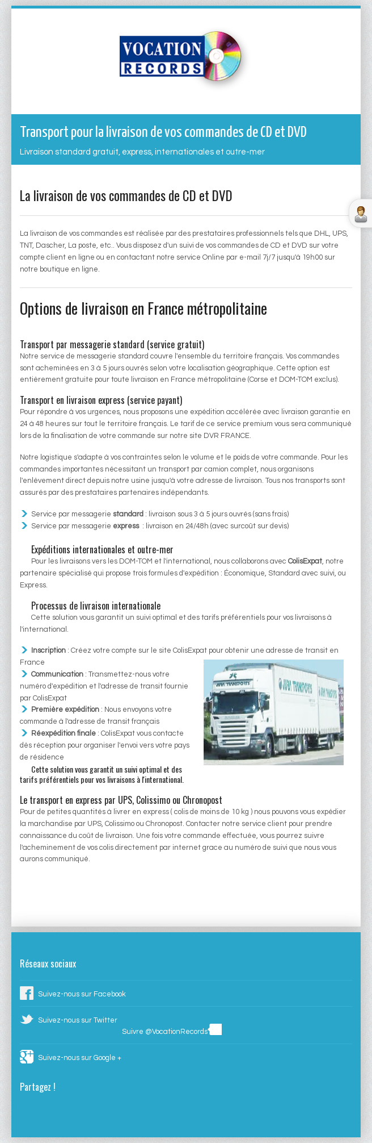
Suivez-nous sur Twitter (77, 1020)
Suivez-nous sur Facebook (82, 994)
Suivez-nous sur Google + (79, 1058)
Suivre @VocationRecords (165, 1032)
